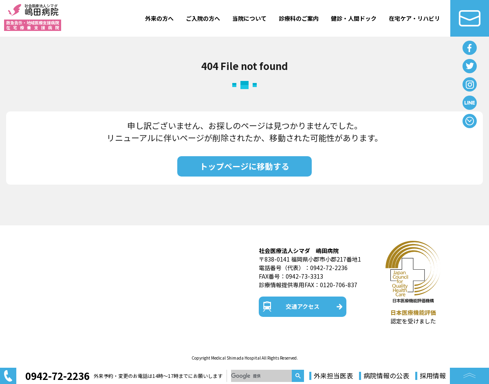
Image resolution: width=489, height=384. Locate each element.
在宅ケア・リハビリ (414, 18)
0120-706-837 (338, 285)
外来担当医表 (333, 376)
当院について (249, 18)
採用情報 (433, 376)
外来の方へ (159, 18)
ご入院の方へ (203, 18)
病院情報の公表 (386, 376)
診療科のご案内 (299, 18)
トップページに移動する (244, 166)
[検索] (261, 376)
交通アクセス (302, 306)
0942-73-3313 (304, 276)
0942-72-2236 (329, 268)
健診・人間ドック (354, 18)
